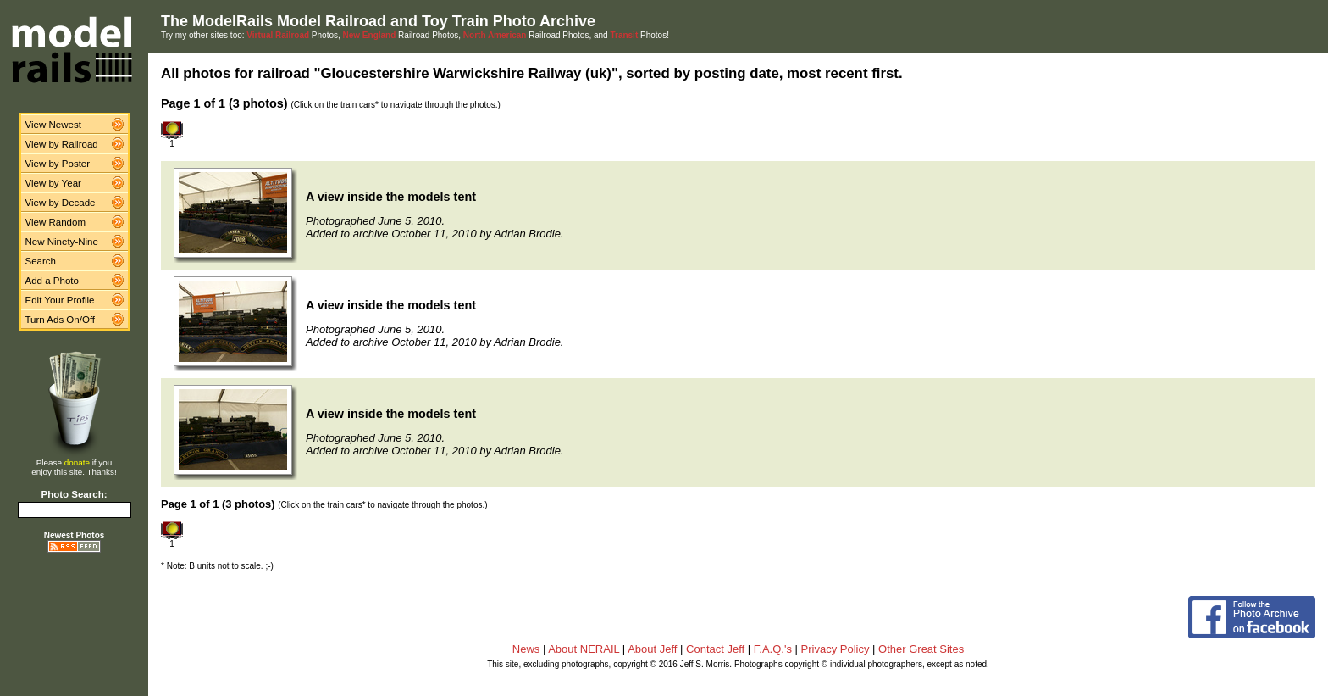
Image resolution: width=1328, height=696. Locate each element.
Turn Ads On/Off (60, 320)
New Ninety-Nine (61, 242)
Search (41, 261)
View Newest (53, 125)
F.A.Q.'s (773, 649)
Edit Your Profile (60, 300)
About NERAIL (583, 649)
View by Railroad (61, 144)
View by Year (53, 183)
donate (77, 462)
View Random (55, 222)
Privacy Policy (835, 649)
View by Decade (60, 203)
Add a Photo (52, 281)
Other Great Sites (921, 649)
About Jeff (652, 649)
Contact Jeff (715, 649)
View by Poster (58, 164)
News (526, 649)
